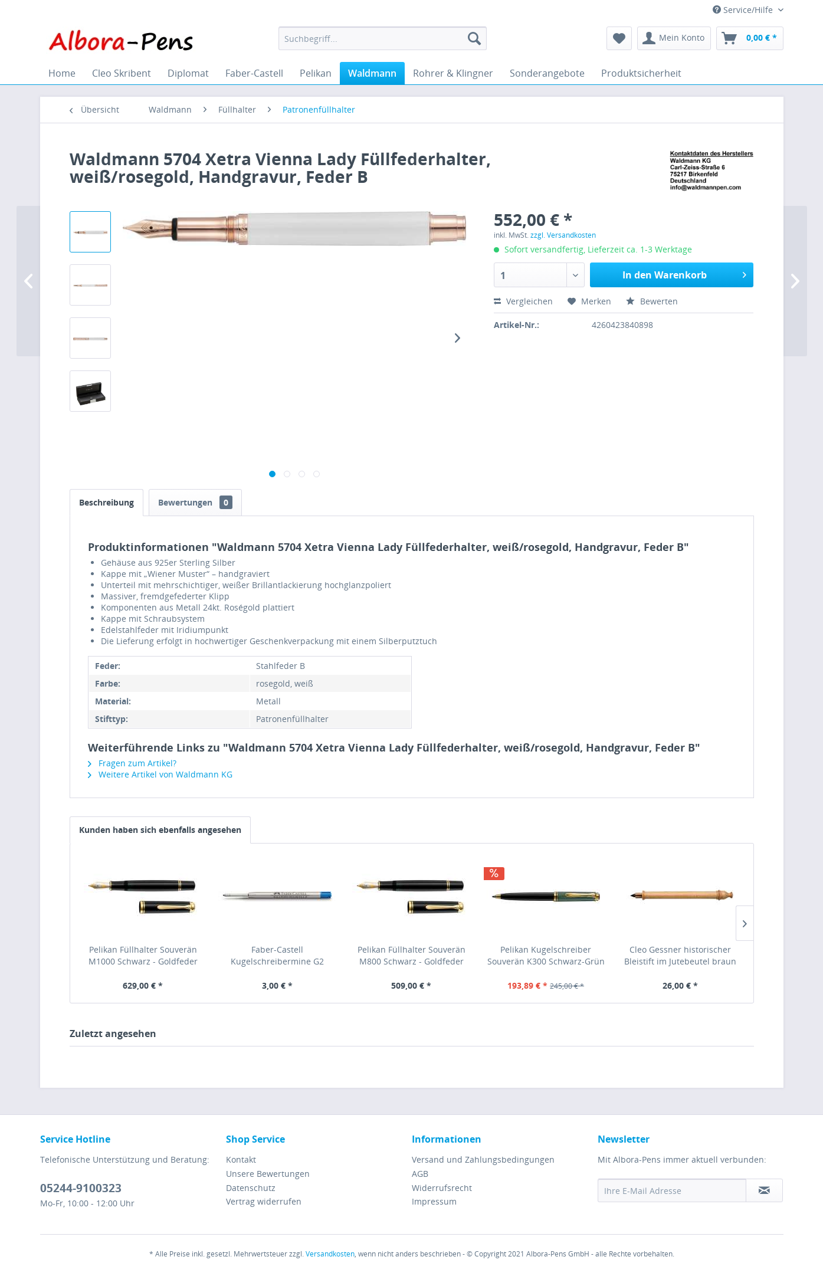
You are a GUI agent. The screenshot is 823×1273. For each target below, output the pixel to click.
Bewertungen (195, 502)
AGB (420, 1173)
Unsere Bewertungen (268, 1173)
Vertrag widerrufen (263, 1201)
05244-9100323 (81, 1188)
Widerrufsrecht (442, 1187)
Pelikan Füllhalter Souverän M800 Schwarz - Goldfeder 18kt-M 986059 (411, 955)
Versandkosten (330, 1254)
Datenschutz (251, 1187)
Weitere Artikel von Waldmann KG (160, 774)
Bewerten (652, 301)
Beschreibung (106, 502)
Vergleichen (523, 301)
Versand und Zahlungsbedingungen (483, 1159)
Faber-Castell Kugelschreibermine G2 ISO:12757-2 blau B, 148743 (277, 955)
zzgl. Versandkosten (563, 235)
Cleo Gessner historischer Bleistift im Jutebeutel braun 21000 (680, 955)
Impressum (434, 1201)
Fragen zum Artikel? (132, 763)
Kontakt (241, 1159)
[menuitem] (382, 38)
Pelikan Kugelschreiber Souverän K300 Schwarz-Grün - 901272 (546, 955)
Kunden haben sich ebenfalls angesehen (160, 829)
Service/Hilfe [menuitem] (744, 9)
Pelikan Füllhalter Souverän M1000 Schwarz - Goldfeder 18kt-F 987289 (143, 955)
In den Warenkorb (684, 273)
